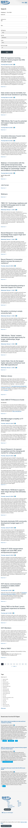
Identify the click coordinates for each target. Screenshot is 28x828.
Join (18, 801)
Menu (23, 2)
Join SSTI (8, 809)
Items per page (4, 45)
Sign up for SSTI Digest (8, 812)
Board (9, 802)
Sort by (2, 35)
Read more (3, 86)
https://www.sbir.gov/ (16, 411)
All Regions (3, 30)
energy (4, 740)
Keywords (3, 14)
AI (16, 740)
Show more (3, 708)
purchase (6, 390)
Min (2, 20)
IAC (4, 786)
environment (11, 740)
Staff (9, 803)
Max (2, 25)
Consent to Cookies (6, 825)
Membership (10, 805)
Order (2, 40)
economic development (7, 761)
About (8, 801)
